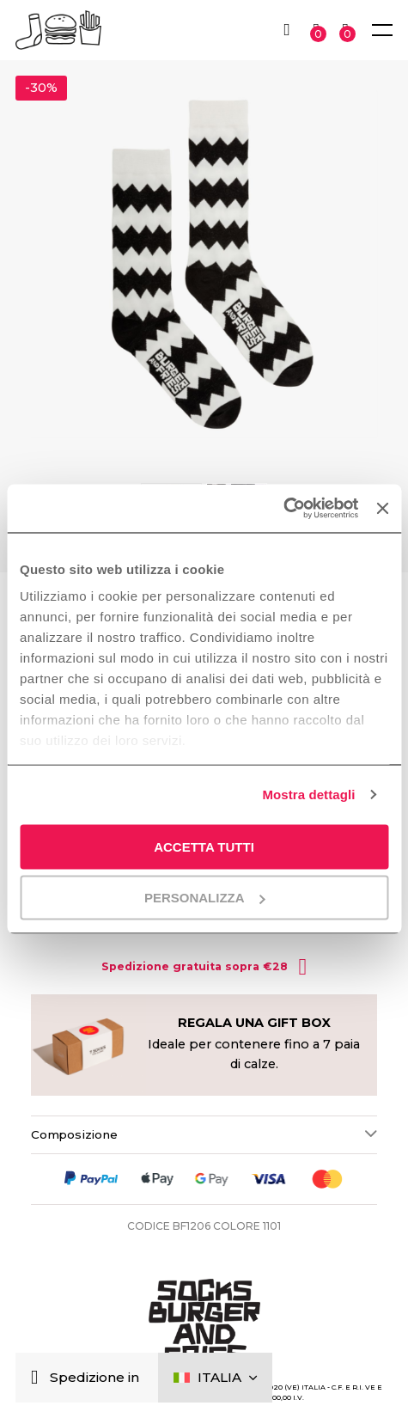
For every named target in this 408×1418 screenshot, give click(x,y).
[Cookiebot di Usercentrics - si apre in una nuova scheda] (283, 509)
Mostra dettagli (308, 794)
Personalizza (204, 897)
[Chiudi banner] (382, 508)
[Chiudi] (38, 1378)
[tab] (204, 1134)
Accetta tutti (204, 846)
